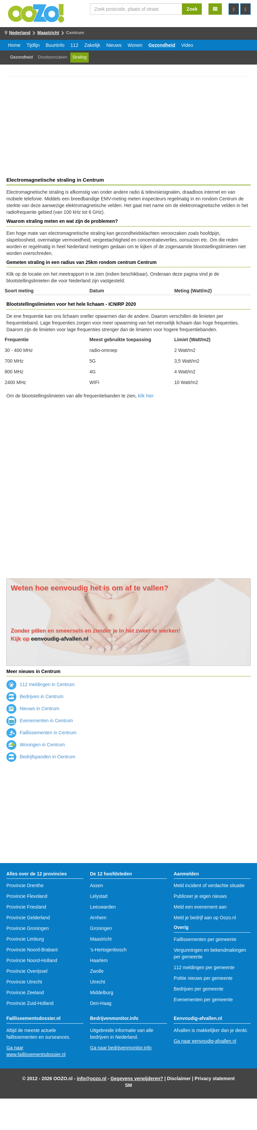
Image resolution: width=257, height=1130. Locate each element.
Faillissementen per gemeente (205, 939)
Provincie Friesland (26, 907)
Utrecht (97, 981)
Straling (79, 57)
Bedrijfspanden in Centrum (40, 756)
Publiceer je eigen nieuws (200, 896)
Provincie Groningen (27, 928)
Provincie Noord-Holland (31, 960)
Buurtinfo (55, 45)
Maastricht (48, 32)
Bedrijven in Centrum (35, 696)
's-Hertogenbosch (108, 949)
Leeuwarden (103, 907)
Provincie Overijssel (27, 971)
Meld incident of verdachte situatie (209, 885)
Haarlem (99, 960)
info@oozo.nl (91, 1078)
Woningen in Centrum (35, 744)
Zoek (191, 9)
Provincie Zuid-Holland (30, 1003)
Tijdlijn (32, 45)
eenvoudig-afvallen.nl (60, 639)
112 (74, 45)
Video (187, 45)
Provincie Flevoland (26, 896)
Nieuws (113, 45)
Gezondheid (161, 45)
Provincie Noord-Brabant (32, 949)
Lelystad (98, 896)
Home (14, 45)
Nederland (19, 32)
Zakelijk (92, 45)
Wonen (134, 45)
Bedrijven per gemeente (199, 989)
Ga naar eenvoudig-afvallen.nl (205, 1041)
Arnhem (98, 917)
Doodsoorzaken (52, 57)
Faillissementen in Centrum (41, 732)
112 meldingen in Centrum (40, 684)
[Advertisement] (128, 128)
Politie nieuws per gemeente (203, 978)
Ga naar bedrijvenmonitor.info (121, 1047)
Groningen (101, 928)
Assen (96, 885)
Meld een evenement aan (200, 907)
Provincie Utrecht (24, 981)
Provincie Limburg (25, 939)
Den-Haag (100, 1003)
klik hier (146, 395)
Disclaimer (179, 1078)
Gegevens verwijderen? (136, 1078)
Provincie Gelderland (28, 917)
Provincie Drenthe (25, 885)
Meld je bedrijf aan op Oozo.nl (205, 917)
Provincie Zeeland (25, 992)
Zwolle (96, 971)
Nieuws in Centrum (32, 708)
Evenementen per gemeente (203, 999)
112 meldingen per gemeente (204, 967)
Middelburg (101, 992)
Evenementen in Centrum (39, 720)
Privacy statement (215, 1078)
